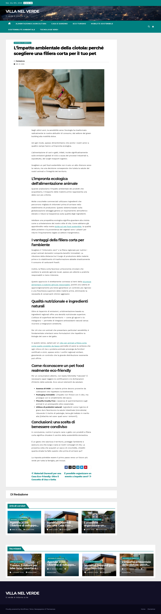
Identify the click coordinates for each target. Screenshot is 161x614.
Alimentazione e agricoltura (31, 24)
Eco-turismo (79, 24)
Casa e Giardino (59, 24)
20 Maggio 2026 (56, 569)
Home (143, 609)
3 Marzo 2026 (93, 572)
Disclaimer (151, 609)
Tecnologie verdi (49, 30)
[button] (149, 27)
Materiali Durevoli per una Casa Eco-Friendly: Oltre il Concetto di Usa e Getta (46, 476)
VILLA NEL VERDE (22, 11)
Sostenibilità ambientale (21, 30)
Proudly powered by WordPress (17, 609)
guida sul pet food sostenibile (68, 226)
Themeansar (50, 609)
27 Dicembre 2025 (131, 569)
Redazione (20, 61)
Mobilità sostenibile (102, 24)
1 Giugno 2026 (18, 572)
